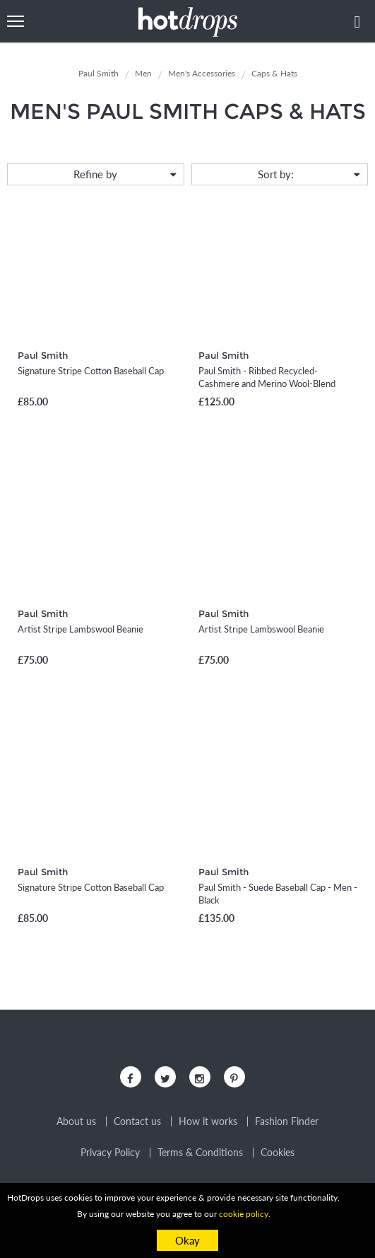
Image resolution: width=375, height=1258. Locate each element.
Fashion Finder (287, 1121)
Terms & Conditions (200, 1153)
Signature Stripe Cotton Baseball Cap (91, 370)
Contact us (137, 1121)
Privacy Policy (110, 1153)
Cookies (277, 1153)
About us (76, 1121)
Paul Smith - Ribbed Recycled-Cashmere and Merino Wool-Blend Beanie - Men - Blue (266, 383)
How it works (208, 1121)
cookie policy (243, 1213)
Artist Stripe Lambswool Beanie (80, 629)
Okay (187, 1240)
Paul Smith (43, 355)
